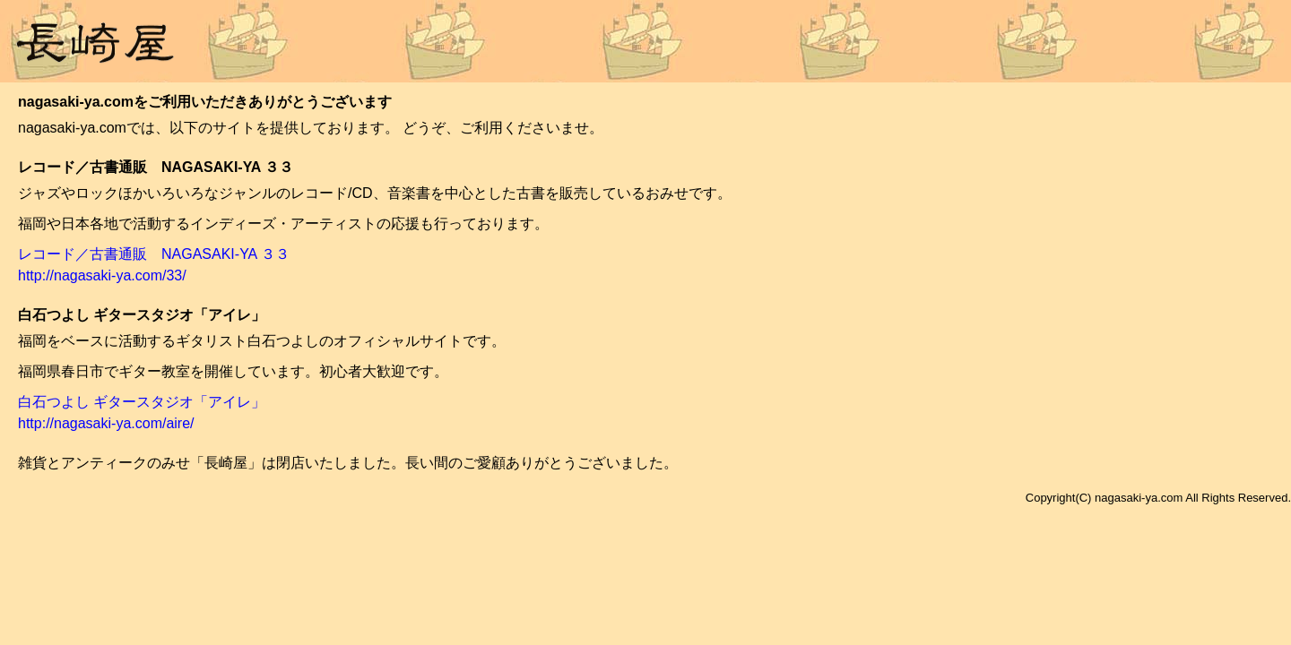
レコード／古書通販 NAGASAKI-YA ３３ (154, 254)
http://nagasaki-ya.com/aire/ (106, 423)
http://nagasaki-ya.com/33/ (102, 275)
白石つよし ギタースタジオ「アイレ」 (141, 401)
